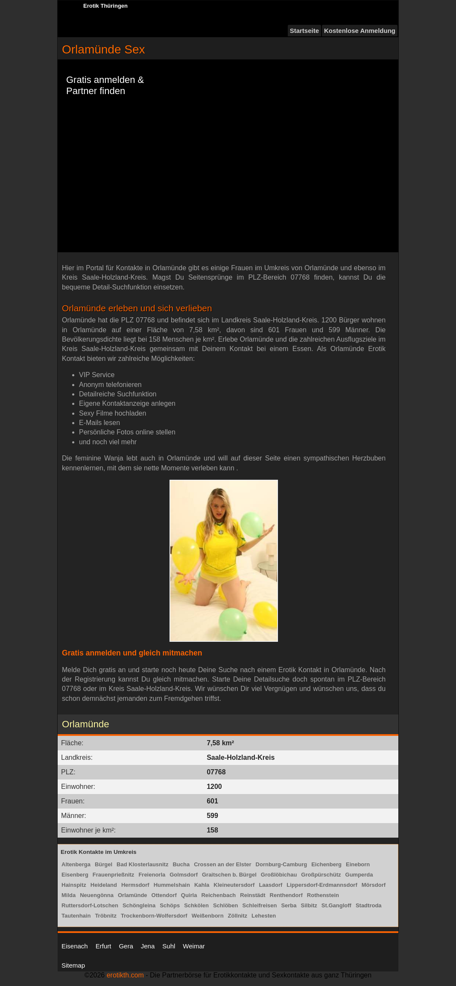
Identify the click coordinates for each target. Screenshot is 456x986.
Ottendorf (164, 895)
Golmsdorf (184, 874)
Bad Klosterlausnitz (142, 864)
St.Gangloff (336, 905)
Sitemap (73, 965)
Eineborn (358, 864)
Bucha (181, 864)
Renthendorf (286, 895)
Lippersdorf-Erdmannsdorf (321, 885)
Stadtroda (369, 905)
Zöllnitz (238, 915)
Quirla (189, 895)
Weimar (194, 946)
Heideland (104, 885)
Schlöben (225, 905)
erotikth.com (125, 975)
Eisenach (74, 946)
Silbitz (309, 905)
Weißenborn (208, 915)
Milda (68, 895)
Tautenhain (76, 915)
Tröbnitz (106, 915)
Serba (288, 905)
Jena (148, 946)
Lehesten (263, 915)
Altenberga (76, 864)
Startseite (304, 30)
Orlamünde (132, 895)
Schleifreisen (259, 905)
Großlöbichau (279, 874)
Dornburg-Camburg (281, 864)
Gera (126, 946)
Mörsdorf (374, 885)
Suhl (168, 946)
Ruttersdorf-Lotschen (89, 905)
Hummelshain (172, 885)
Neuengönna (97, 895)
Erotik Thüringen (105, 6)
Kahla (201, 885)
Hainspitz (73, 885)
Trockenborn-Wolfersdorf (154, 915)
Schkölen (196, 905)
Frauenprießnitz (113, 874)
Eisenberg (74, 874)
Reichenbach (218, 895)
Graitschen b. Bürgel (229, 874)
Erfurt (103, 946)
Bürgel (103, 864)
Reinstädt (252, 895)
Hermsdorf (135, 885)
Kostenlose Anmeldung (359, 30)
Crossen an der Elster (222, 864)
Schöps (170, 905)
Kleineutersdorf (233, 885)
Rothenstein (323, 895)
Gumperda (359, 874)
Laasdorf (270, 885)
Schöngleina (139, 905)
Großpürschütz (321, 874)
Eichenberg (326, 864)
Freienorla (151, 874)
